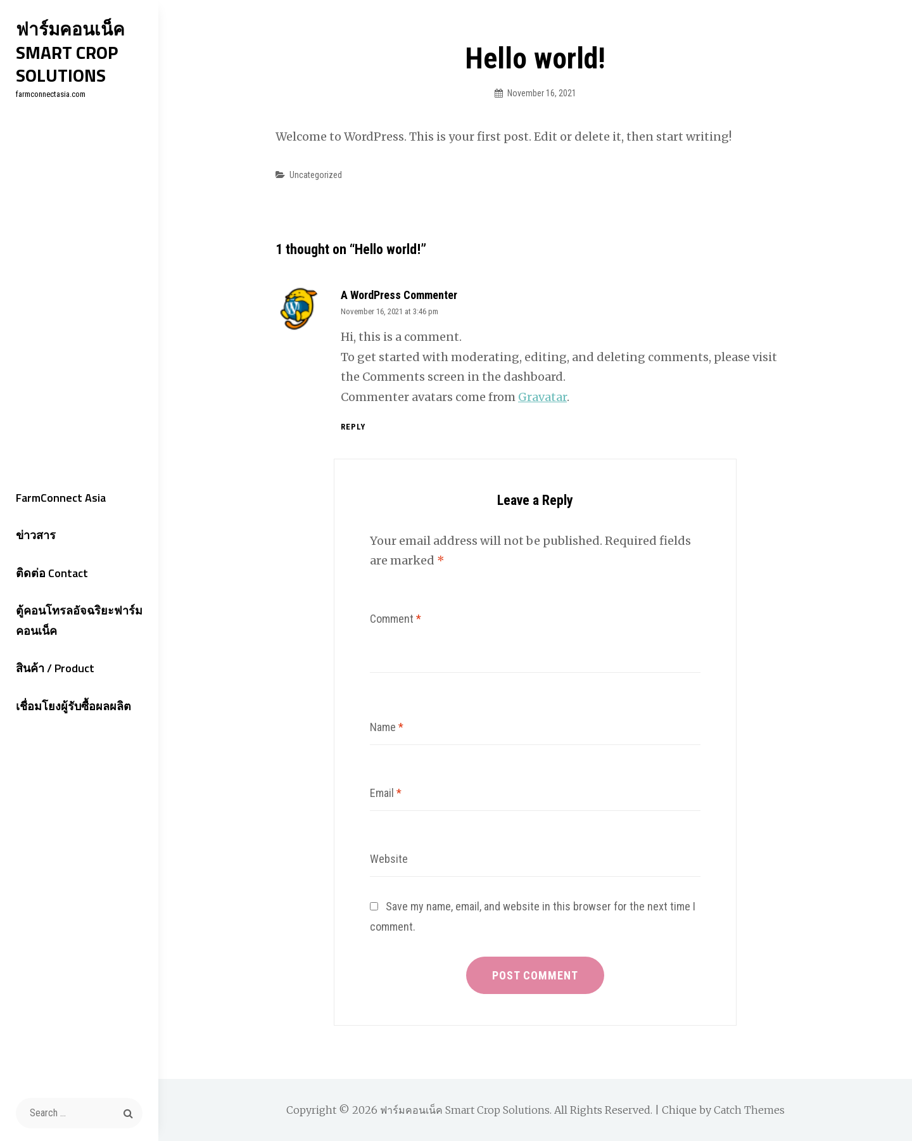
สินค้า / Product (55, 668)
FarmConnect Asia (61, 497)
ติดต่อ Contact (52, 573)
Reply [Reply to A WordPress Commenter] (353, 426)
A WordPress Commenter (399, 295)
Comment (395, 618)
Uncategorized (315, 175)
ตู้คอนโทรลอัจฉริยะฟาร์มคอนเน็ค (79, 620)
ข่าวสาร (36, 535)
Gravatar (542, 397)
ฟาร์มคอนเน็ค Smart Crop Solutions (70, 52)
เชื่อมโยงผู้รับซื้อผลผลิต (73, 706)
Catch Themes (749, 1110)
